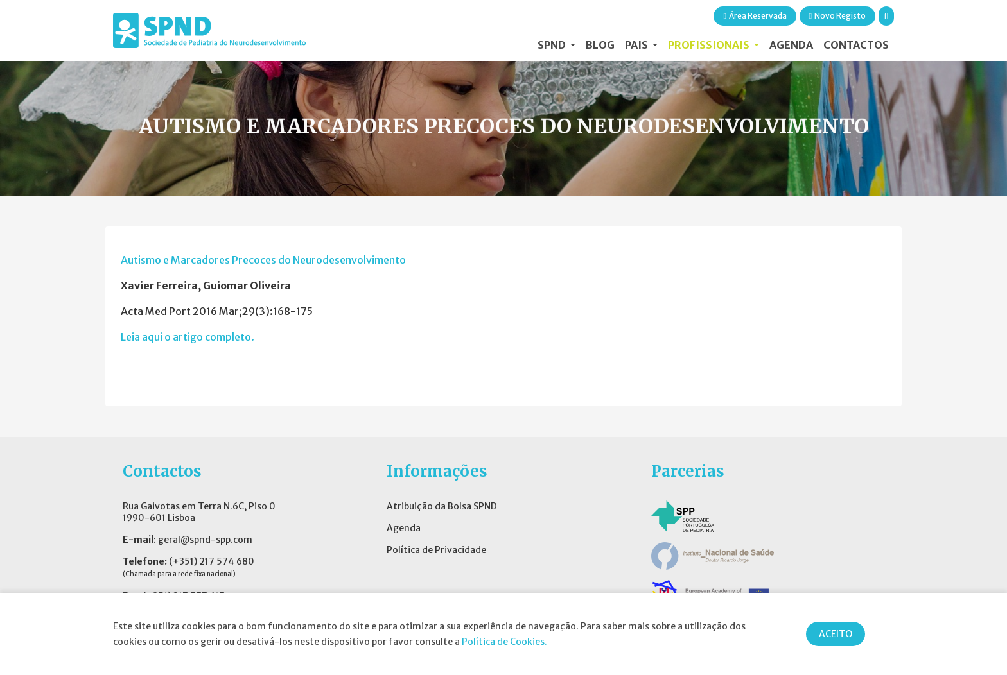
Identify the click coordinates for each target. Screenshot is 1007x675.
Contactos (856, 44)
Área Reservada (754, 16)
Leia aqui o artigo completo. (187, 336)
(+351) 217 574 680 (211, 561)
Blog (600, 44)
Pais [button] (637, 44)
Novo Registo (837, 16)
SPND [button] (553, 44)
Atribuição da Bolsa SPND (442, 506)
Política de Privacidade (436, 550)
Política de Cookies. (504, 641)
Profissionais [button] (709, 44)
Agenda (791, 44)
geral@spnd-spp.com (205, 539)
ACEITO (835, 634)
